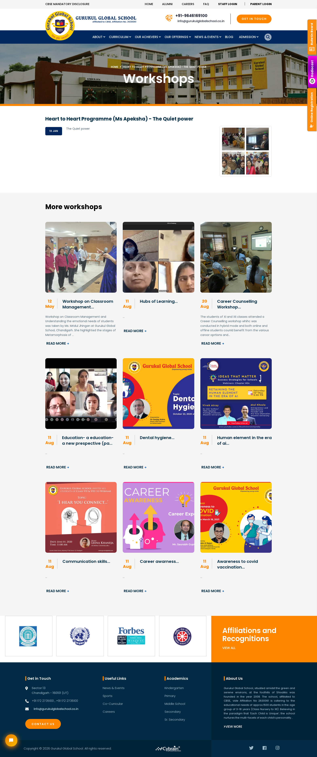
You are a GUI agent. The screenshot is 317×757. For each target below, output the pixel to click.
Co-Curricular (113, 704)
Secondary (173, 711)
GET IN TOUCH (254, 19)
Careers (188, 4)
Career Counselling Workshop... (237, 304)
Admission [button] (248, 37)
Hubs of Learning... (159, 301)
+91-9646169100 (191, 15)
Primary (170, 696)
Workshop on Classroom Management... (87, 304)
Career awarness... (159, 561)
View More (233, 726)
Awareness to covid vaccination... (237, 564)
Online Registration (312, 109)
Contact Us (43, 724)
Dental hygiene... (157, 437)
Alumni (167, 4)
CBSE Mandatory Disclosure (67, 4)
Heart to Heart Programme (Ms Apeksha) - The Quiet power (164, 67)
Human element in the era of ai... (244, 440)
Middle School (175, 704)
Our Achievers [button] (147, 37)
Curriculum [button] (119, 37)
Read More (58, 343)
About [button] (97, 37)
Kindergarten (174, 688)
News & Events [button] (207, 37)
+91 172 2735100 (43, 701)
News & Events (114, 688)
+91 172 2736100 (67, 701)
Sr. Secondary (175, 719)
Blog (229, 37)
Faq (206, 4)
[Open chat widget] (11, 740)
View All (229, 648)
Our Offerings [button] (177, 37)
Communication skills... (86, 561)
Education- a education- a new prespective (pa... (88, 440)
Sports (107, 696)
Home (149, 4)
